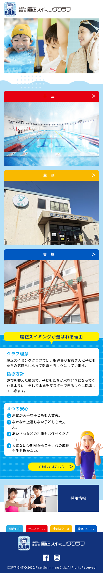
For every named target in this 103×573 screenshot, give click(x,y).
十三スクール (36, 529)
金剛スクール (61, 529)
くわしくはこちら (51, 466)
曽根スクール (85, 529)
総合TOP (14, 529)
